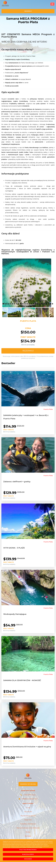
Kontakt (28, 836)
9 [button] (19, 304)
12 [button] (24, 304)
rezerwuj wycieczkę (28, 784)
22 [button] (43, 304)
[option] (28, 283)
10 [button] (20, 304)
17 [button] (34, 304)
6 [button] (13, 304)
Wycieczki (28, 812)
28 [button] (27, 306)
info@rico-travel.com (28, 799)
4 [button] (9, 304)
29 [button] (29, 306)
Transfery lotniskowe (28, 824)
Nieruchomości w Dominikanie (28, 828)
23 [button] (45, 304)
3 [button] (7, 304)
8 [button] (17, 304)
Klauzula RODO (28, 854)
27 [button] (53, 304)
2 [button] (5, 304)
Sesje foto (28, 820)
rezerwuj (28, 11)
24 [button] (47, 304)
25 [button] (49, 304)
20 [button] (39, 304)
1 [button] (3, 304)
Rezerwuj (28, 351)
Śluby (28, 832)
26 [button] (51, 304)
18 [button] (36, 304)
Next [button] (55, 312)
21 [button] (41, 304)
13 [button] (26, 304)
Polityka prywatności (28, 849)
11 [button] (22, 304)
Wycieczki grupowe (28, 816)
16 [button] (32, 304)
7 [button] (15, 304)
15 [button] (30, 304)
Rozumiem (28, 859)
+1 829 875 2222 (28, 795)
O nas (28, 808)
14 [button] (28, 304)
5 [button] (11, 304)
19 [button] (37, 304)
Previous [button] (1, 312)
